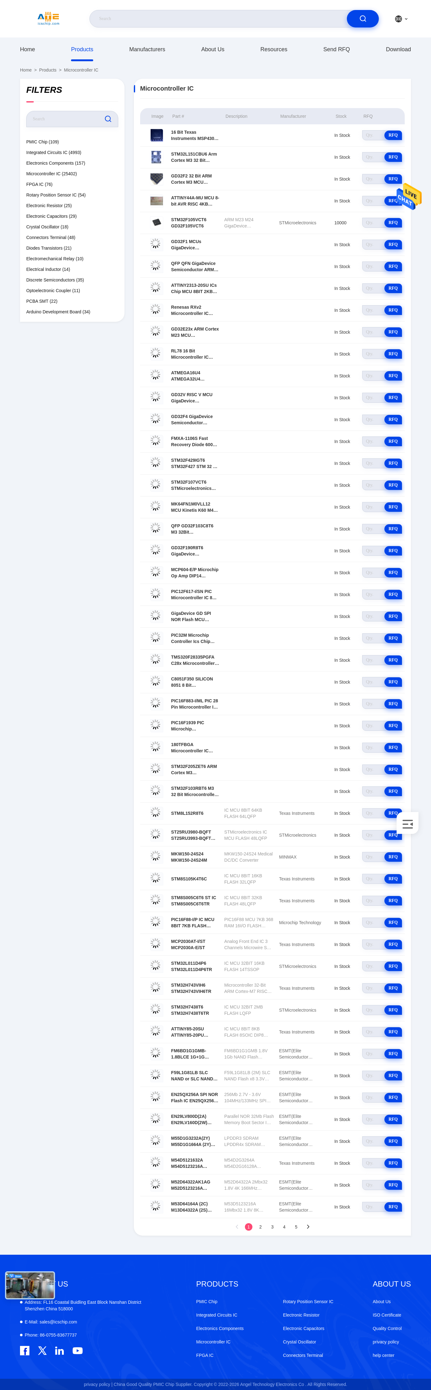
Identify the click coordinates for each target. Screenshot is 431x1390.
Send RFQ (336, 49)
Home (27, 49)
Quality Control (387, 1328)
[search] (363, 18)
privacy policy (386, 1341)
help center (383, 1355)
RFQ (393, 135)
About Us (212, 49)
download (398, 49)
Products (82, 49)
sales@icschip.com (51, 1321)
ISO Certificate (387, 1315)
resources (274, 49)
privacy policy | (98, 1384)
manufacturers (147, 49)
